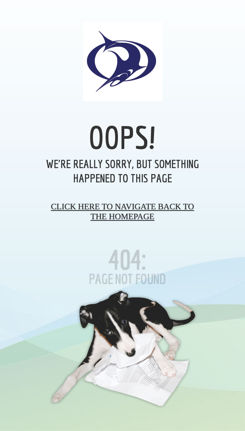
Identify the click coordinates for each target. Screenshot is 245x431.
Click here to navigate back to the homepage (122, 211)
